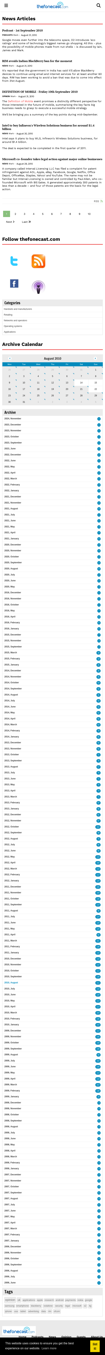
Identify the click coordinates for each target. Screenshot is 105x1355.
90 (99, 911)
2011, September (13, 904)
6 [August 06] (67, 376)
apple (40, 1300)
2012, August (11, 838)
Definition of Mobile (20, 101)
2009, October (11, 1042)
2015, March (10, 652)
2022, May (9, 466)
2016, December (12, 592)
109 (98, 893)
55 (99, 719)
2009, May (9, 1072)
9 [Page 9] (79, 213)
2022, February (12, 484)
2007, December (12, 1174)
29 (99, 1097)
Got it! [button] (95, 1346)
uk (19, 1299)
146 (98, 1037)
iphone (8, 1311)
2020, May (9, 586)
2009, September (13, 1048)
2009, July (9, 1060)
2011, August (11, 910)
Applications (10, 332)
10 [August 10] (24, 382)
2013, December (12, 742)
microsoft (76, 1306)
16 (99, 653)
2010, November (12, 964)
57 (99, 767)
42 (99, 689)
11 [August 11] (38, 382)
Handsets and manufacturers (18, 309)
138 (98, 947)
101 (98, 941)
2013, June (10, 778)
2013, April (9, 790)
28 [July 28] (38, 370)
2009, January (11, 1096)
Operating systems (13, 326)
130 (98, 899)
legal (67, 1306)
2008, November (12, 1108)
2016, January (11, 628)
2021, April (9, 532)
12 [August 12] (52, 382)
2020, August (11, 568)
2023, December (12, 424)
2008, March (10, 1156)
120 (98, 923)
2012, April (9, 862)
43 (99, 701)
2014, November (12, 676)
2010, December (12, 958)
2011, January (11, 952)
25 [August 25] (38, 395)
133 (98, 857)
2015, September (13, 646)
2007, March (10, 1228)
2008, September (13, 1120)
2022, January (11, 490)
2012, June (10, 850)
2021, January (11, 538)
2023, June (10, 448)
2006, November (12, 1252)
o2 (85, 1306)
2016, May (9, 610)
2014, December (12, 670)
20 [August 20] (67, 389)
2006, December (12, 1246)
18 (99, 659)
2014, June (10, 706)
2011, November (12, 892)
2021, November (12, 502)
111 (98, 983)
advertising (33, 1311)
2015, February (12, 658)
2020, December (12, 544)
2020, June (10, 580)
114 (98, 1001)
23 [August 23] (9, 395)
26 (99, 665)
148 (98, 1049)
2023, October (11, 436)
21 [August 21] (81, 389)
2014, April (9, 718)
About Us (97, 1336)
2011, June (10, 922)
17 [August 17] (24, 389)
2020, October (11, 556)
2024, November (12, 418)
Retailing (8, 314)
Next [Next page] (9, 221)
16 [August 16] (9, 389)
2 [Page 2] (15, 213)
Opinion (6, 96)
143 (98, 1025)
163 (98, 1085)
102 (98, 827)
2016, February (12, 622)
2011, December (12, 886)
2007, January (11, 1240)
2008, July (9, 1132)
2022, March (10, 478)
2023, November (12, 430)
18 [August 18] (38, 389)
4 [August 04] (38, 376)
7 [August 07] (81, 376)
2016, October (11, 604)
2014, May (9, 712)
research (49, 1300)
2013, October (11, 754)
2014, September (13, 688)
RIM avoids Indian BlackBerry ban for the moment (37, 61)
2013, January (11, 808)
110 (98, 869)
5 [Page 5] (42, 213)
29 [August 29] (95, 395)
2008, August (11, 1126)
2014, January (11, 736)
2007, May (9, 1216)
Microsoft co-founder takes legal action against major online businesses (52, 159)
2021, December (12, 496)
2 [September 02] (52, 402)
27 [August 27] (67, 395)
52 (99, 713)
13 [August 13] (67, 382)
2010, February (12, 1018)
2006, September (13, 1264)
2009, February (12, 1090)
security (59, 1306)
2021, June (10, 520)
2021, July (9, 514)
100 (98, 863)
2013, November (12, 748)
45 (99, 677)
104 (98, 1013)
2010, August (11, 982)
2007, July (9, 1204)
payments (70, 1300)
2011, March (10, 940)
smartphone (22, 1305)
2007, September (13, 1192)
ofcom (57, 1311)
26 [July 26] (9, 370)
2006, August (11, 1270)
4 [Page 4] (34, 213)
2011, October (11, 898)
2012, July (9, 844)
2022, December (12, 454)
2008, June (10, 1138)
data (43, 1311)
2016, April (9, 616)
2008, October (11, 1114)
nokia (80, 1300)
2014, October (11, 682)
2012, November (12, 820)
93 (99, 1055)
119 (98, 905)
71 (99, 755)
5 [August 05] (52, 376)
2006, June (10, 1282)
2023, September (13, 442)
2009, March (10, 1084)
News (5, 66)
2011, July (9, 916)
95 (99, 809)
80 (99, 851)
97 (99, 803)
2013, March (10, 796)
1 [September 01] (38, 402)
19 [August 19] (52, 389)
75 (99, 773)
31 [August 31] (24, 402)
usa (16, 1311)
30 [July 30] (67, 370)
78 (99, 731)
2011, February (12, 946)
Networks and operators (15, 320)
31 (99, 695)
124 (98, 917)
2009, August (11, 1054)
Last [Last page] (25, 221)
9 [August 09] (9, 382)
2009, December (12, 1030)
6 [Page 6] (52, 213)
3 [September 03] (67, 402)
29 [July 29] (52, 370)
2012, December (12, 814)
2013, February (12, 802)
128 (98, 995)
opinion (10, 1300)
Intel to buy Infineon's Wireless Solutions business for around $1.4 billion (48, 127)
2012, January (11, 880)
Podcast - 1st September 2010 (22, 30)
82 (99, 935)
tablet (23, 1311)
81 (99, 815)
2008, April (9, 1150)
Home (22, 1336)
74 (99, 791)
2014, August (11, 694)
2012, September (13, 832)
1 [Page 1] (6, 213)
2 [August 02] (9, 376)
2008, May (9, 1144)
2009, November (12, 1036)
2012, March (10, 868)
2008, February (12, 1162)
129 (98, 881)
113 (98, 875)
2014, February (12, 730)
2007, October (11, 1186)
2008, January (11, 1168)
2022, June (10, 460)
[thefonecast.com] (52, 5)
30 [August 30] (9, 402)
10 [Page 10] (89, 213)
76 (99, 761)
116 (98, 953)
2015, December (12, 634)
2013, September (13, 760)
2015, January (11, 664)
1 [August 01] (95, 370)
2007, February (12, 1234)
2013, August (11, 766)
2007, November (12, 1180)
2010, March (10, 1012)
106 (98, 887)
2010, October (11, 970)
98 (99, 833)
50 (99, 707)
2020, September (13, 562)
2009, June (10, 1066)
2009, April (9, 1078)
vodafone (48, 1306)
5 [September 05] (95, 402)
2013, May (9, 784)
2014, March (10, 724)
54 (99, 683)
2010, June (10, 994)
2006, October (11, 1258)
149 (98, 1043)
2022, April (9, 472)
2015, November (12, 640)
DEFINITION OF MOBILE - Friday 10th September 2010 (40, 92)
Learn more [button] (49, 1348)
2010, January (11, 1024)
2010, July (9, 988)
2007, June (10, 1210)
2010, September (13, 976)
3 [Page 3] (24, 213)
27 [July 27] (24, 370)
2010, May (9, 1000)
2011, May (9, 928)
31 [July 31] (81, 370)
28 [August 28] (81, 395)
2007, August (11, 1198)
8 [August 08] (95, 376)
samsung (9, 1305)
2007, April (9, 1222)
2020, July (9, 574)
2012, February (12, 874)
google (88, 1300)
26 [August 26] (52, 395)
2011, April (9, 934)
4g (90, 1306)
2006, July (9, 1276)
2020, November (12, 550)
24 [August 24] (24, 395)
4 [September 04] (81, 402)
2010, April (9, 1006)
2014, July (9, 700)
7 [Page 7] (61, 213)
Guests (81, 1336)
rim (49, 1311)
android (60, 1300)
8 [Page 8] (70, 213)
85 (99, 737)
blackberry (36, 1306)
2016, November (12, 598)
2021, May (9, 526)
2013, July (9, 772)
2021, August (11, 508)
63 (99, 725)
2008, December (12, 1102)
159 (98, 1061)
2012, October (11, 826)
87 (99, 821)
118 (98, 959)
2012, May (9, 856)
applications (29, 1300)
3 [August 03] (23, 376)
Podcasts (7, 35)
